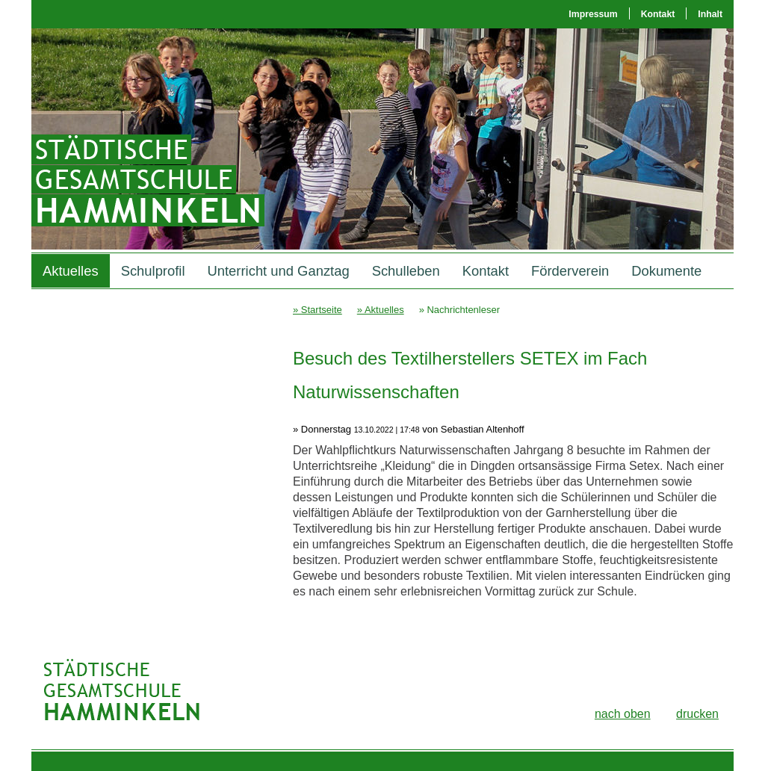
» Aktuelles (380, 309)
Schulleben (406, 271)
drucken (697, 713)
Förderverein (570, 271)
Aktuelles (71, 271)
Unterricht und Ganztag (279, 271)
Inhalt (710, 14)
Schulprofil (153, 271)
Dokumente (666, 271)
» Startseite (317, 309)
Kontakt (658, 14)
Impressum (593, 14)
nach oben (623, 713)
